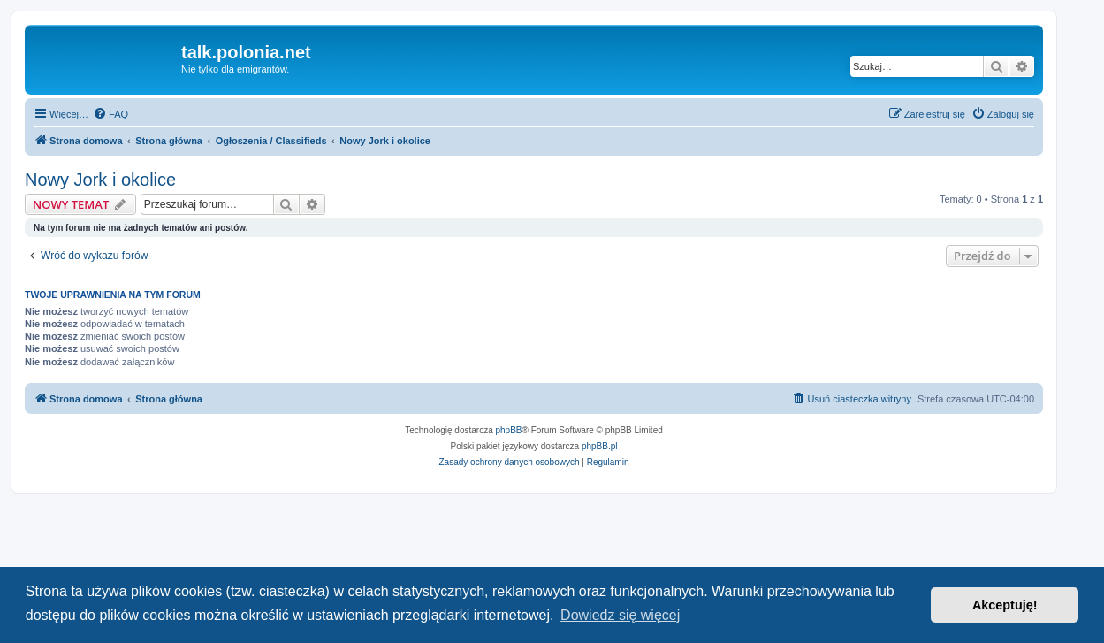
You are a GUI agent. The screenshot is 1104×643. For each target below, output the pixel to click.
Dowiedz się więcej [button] (620, 615)
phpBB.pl (600, 446)
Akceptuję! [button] (1005, 605)
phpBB (509, 430)
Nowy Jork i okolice (100, 179)
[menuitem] (110, 114)
